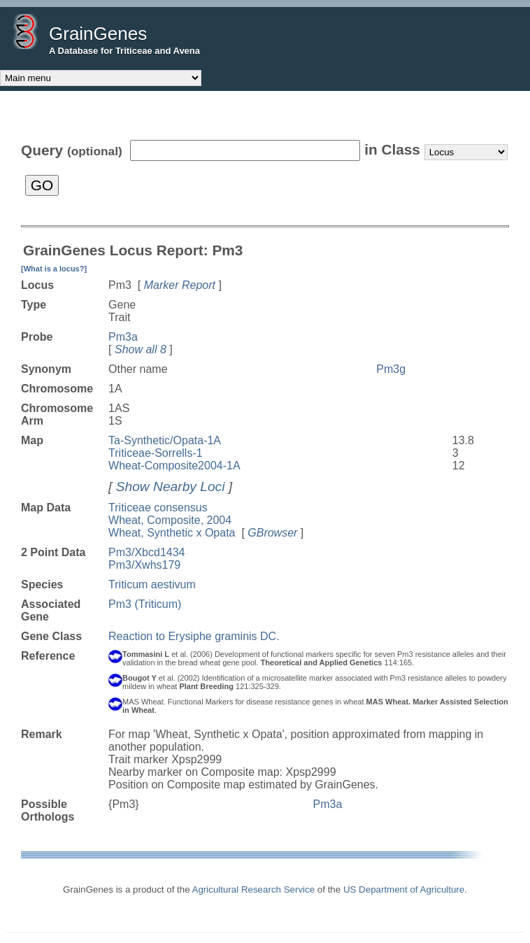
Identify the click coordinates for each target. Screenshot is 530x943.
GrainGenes (98, 33)
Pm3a (123, 337)
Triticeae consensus (158, 507)
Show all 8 (140, 349)
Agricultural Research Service (253, 889)
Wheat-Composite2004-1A (174, 466)
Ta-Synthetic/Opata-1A (164, 440)
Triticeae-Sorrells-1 (155, 453)
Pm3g (391, 369)
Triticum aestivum (152, 584)
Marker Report (179, 285)
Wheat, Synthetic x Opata (171, 533)
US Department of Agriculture (403, 889)
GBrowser (272, 533)
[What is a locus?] (54, 268)
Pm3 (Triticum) (144, 604)
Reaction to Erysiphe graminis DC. (194, 636)
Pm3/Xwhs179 (144, 565)
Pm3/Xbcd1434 (146, 552)
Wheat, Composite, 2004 (169, 520)
